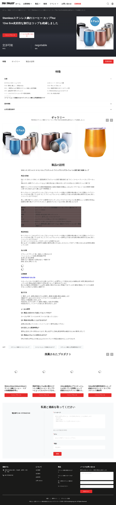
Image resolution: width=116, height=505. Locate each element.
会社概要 (38, 470)
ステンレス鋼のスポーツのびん (65, 476)
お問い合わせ (39, 480)
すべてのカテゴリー (63, 486)
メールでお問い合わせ (26, 35)
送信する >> (86, 491)
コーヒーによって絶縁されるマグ (45, 347)
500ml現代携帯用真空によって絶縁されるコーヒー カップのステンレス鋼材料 (99, 388)
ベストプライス (10, 35)
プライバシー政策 (65, 498)
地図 (47, 498)
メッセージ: (57, 412)
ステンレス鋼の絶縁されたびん (65, 471)
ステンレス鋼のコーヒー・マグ (21, 10)
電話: (55, 443)
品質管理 (38, 477)
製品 (9, 10)
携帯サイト (54, 498)
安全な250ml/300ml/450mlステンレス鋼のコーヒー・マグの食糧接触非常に (16, 388)
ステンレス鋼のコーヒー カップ (20, 347)
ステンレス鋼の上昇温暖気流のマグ (70, 347)
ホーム (4, 10)
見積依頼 (108, 61)
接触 (57, 454)
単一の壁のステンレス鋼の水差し (65, 481)
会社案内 (38, 473)
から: (55, 434)
